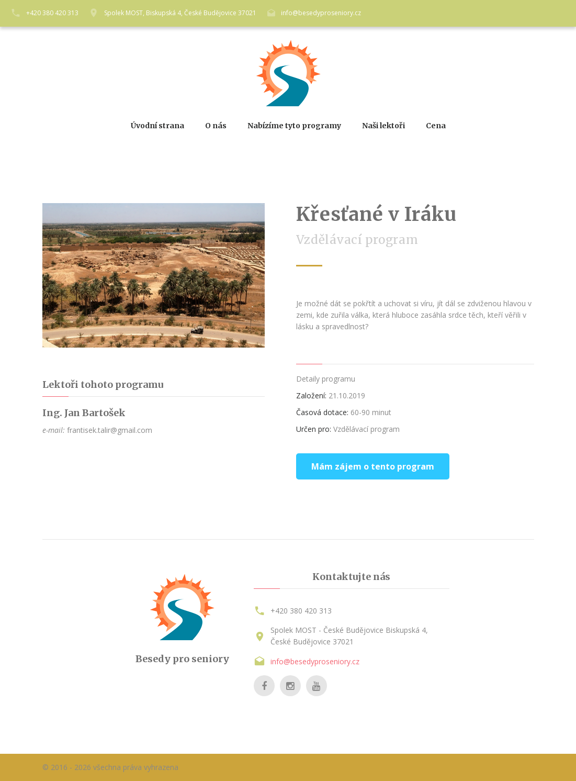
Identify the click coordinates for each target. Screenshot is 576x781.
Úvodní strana (157, 125)
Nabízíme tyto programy (294, 125)
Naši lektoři (383, 125)
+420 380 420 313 (52, 12)
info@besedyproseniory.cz (321, 12)
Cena (436, 125)
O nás (216, 125)
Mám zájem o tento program (372, 466)
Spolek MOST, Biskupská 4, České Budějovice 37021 (180, 12)
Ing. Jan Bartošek (84, 413)
